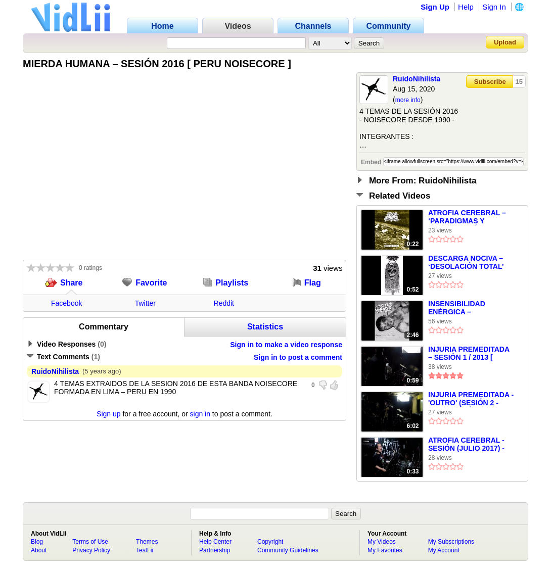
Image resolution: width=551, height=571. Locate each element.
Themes (147, 541)
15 (519, 81)
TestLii (144, 550)
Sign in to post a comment (298, 357)
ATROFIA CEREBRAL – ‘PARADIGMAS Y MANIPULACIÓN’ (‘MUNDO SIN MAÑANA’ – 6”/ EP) (471, 217)
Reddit (224, 303)
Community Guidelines (287, 550)
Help (466, 7)
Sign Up (435, 7)
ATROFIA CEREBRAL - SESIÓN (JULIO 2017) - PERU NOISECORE (466, 444)
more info (408, 100)
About (39, 550)
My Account (444, 550)
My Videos (382, 541)
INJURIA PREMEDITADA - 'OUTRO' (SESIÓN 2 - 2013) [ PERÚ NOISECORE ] (471, 399)
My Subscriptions (451, 541)
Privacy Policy (91, 550)
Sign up (108, 414)
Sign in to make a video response (286, 345)
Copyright (270, 541)
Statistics (265, 326)
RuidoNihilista (416, 79)
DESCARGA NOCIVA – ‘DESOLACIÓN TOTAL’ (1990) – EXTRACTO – (465, 262)
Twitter (145, 303)
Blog (37, 541)
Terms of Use (90, 541)
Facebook (66, 303)
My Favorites (385, 550)
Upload (505, 42)
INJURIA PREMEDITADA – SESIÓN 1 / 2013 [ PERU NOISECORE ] (469, 353)
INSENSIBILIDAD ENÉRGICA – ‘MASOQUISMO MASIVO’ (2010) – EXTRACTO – (470, 308)
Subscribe (490, 81)
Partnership (214, 550)
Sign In (494, 7)
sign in (200, 414)
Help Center (215, 541)
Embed (371, 162)
